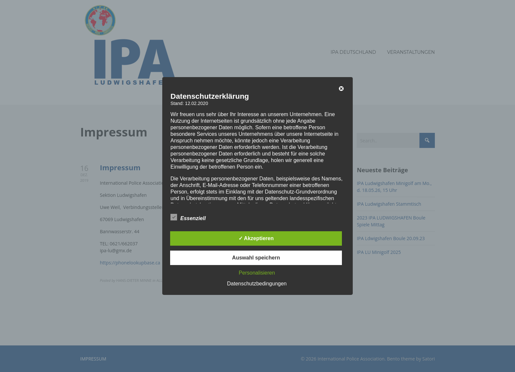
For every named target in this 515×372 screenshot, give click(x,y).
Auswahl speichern (256, 257)
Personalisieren (257, 273)
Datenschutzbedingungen (256, 283)
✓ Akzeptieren (256, 238)
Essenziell (188, 217)
